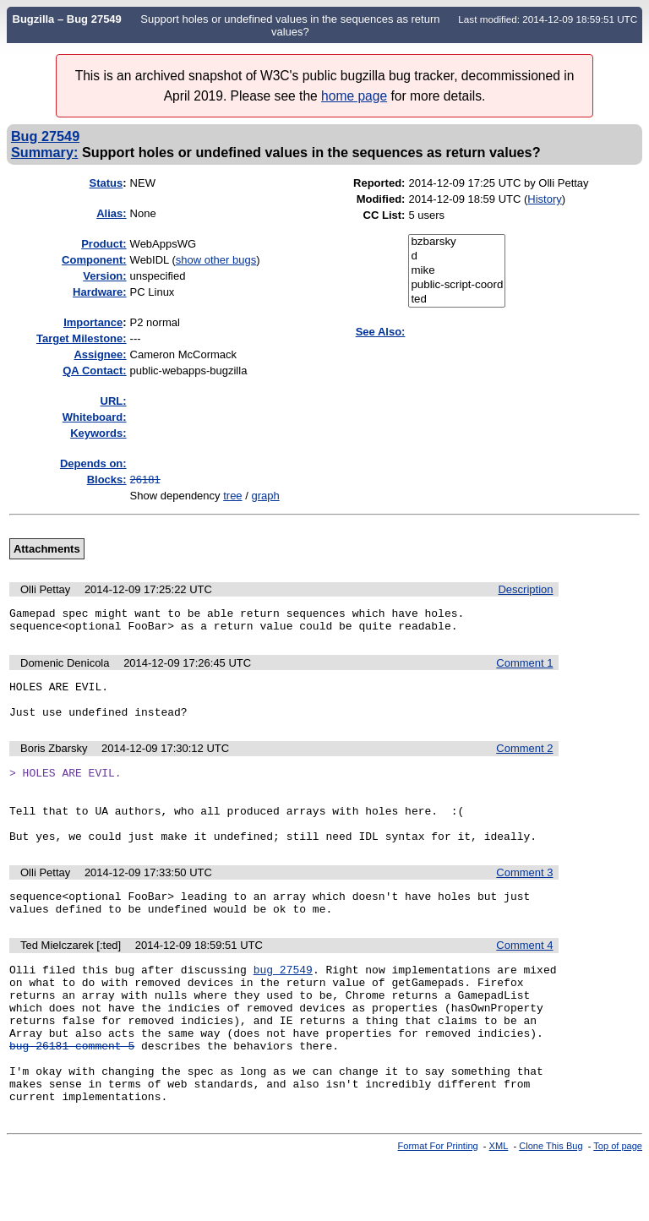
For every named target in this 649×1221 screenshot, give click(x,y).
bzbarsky (456, 242)
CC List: (384, 215)
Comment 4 (524, 978)
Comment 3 (524, 900)
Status (106, 183)
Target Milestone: (81, 338)
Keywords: (98, 433)
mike (456, 271)
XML (499, 1207)
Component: (94, 259)
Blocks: (107, 479)
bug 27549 (283, 1004)
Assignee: (100, 354)
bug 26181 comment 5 (71, 1096)
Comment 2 (524, 761)
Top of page (617, 1207)
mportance (93, 322)
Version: (104, 276)
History (544, 199)
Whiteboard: (95, 417)
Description (525, 589)
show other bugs (216, 259)
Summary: (44, 152)
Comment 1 (524, 668)
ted (456, 299)
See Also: (381, 331)
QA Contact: (94, 370)
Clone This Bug (550, 1207)
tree (232, 495)
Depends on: (93, 463)
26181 (145, 479)
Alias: (111, 213)
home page (354, 96)
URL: (114, 401)
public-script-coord (456, 285)
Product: (103, 243)
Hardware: (100, 292)
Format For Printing (438, 1207)
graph (265, 495)
